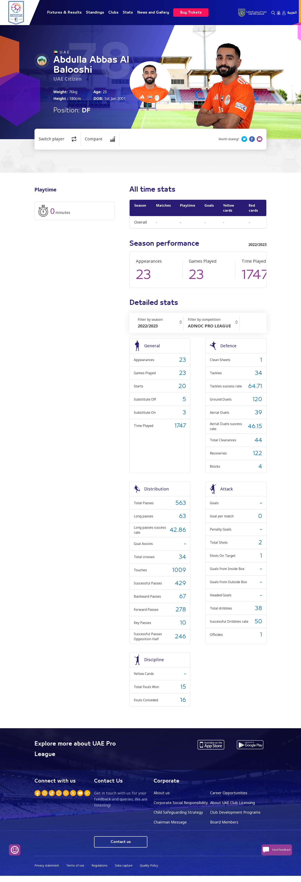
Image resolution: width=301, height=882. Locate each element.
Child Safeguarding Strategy (235, 812)
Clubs (113, 12)
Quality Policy (150, 872)
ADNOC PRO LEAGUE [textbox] (209, 326)
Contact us (121, 848)
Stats (128, 12)
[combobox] (161, 326)
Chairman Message (227, 822)
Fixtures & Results (64, 12)
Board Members (168, 832)
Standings (95, 12)
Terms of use (76, 872)
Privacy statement (47, 872)
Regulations (100, 872)
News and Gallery (153, 12)
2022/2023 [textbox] (148, 326)
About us (162, 792)
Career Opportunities (229, 792)
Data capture (125, 872)
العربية (292, 12)
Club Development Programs (180, 822)
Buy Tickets (191, 12)
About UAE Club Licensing (233, 802)
